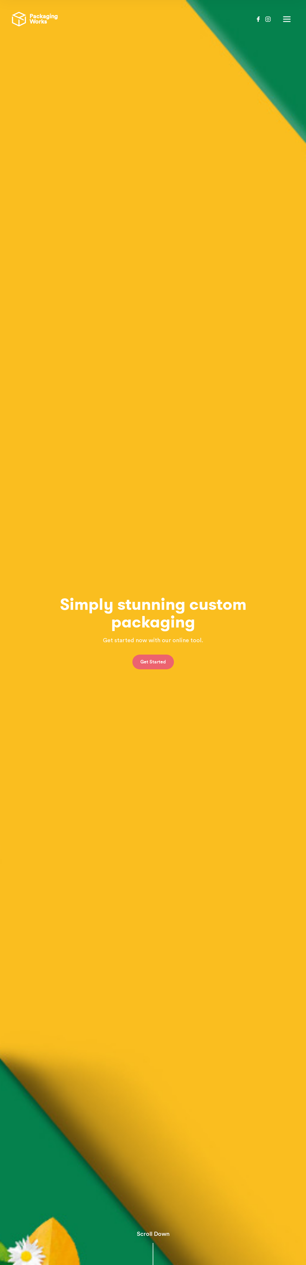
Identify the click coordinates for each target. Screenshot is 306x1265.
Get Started (153, 654)
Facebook (258, 19)
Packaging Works (35, 19)
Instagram (268, 19)
